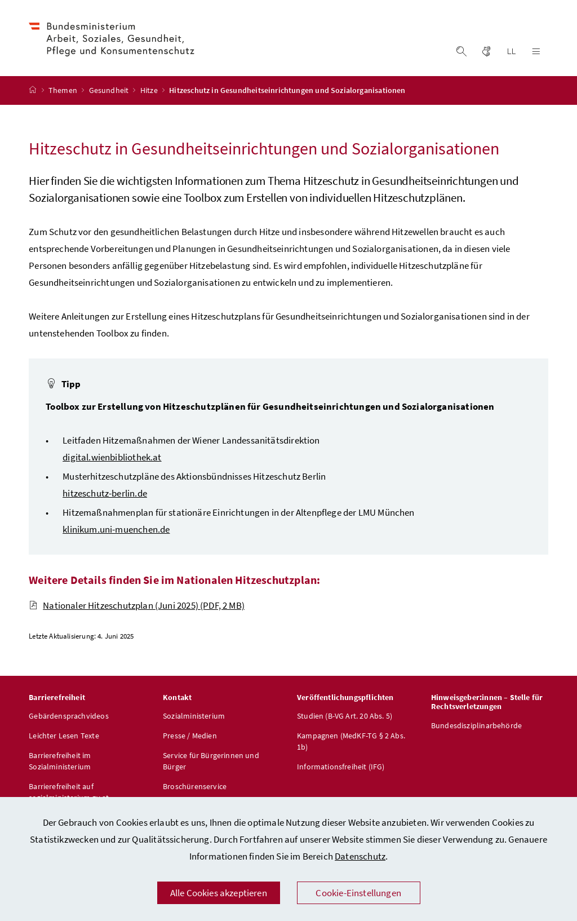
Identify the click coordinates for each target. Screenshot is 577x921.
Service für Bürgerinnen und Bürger (211, 762)
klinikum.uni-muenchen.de (116, 530)
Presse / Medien (190, 737)
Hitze (149, 92)
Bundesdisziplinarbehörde (476, 727)
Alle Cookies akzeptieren (218, 893)
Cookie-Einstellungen (358, 893)
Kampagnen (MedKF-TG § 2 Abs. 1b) (351, 743)
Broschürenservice (195, 788)
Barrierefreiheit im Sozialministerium (60, 762)
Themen (63, 92)
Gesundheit (110, 92)
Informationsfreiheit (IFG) (341, 768)
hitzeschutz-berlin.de (105, 494)
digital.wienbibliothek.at (112, 458)
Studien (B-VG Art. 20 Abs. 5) (344, 717)
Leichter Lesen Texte (64, 737)
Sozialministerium (194, 717)
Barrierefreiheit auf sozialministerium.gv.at (69, 793)
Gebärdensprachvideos (69, 717)
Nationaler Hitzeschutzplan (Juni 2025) (137, 606)
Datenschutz (360, 856)
